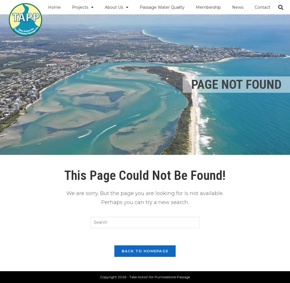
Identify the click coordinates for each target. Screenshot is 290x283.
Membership (208, 7)
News (237, 7)
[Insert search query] (145, 222)
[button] (280, 7)
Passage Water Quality (162, 7)
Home (54, 7)
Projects (83, 7)
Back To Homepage (145, 251)
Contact (262, 7)
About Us (116, 7)
